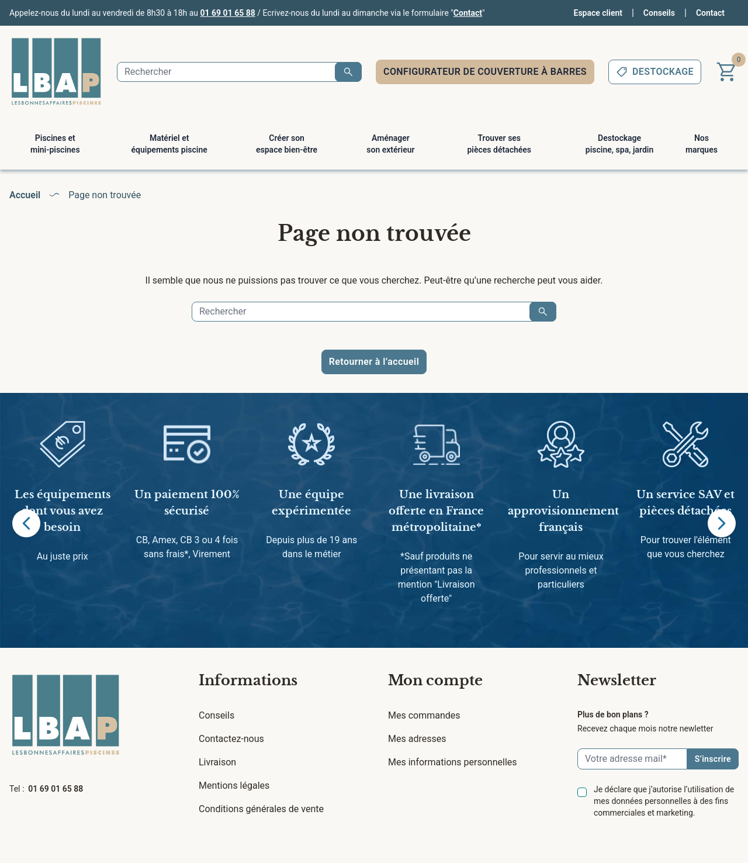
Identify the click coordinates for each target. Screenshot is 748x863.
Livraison (217, 762)
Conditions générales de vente (261, 808)
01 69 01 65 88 (227, 13)
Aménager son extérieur (390, 143)
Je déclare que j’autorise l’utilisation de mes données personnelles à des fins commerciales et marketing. (664, 801)
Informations (248, 680)
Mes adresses (417, 738)
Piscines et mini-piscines (55, 143)
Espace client (598, 13)
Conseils (659, 13)
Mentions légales (234, 785)
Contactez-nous (231, 738)
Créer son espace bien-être (286, 143)
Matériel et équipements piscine (169, 143)
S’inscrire (713, 759)
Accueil (24, 195)
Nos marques (701, 143)
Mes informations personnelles (452, 762)
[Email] (632, 758)
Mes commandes (424, 715)
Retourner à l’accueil (374, 361)
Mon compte (435, 680)
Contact (467, 13)
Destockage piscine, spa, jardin (619, 143)
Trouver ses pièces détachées (499, 143)
